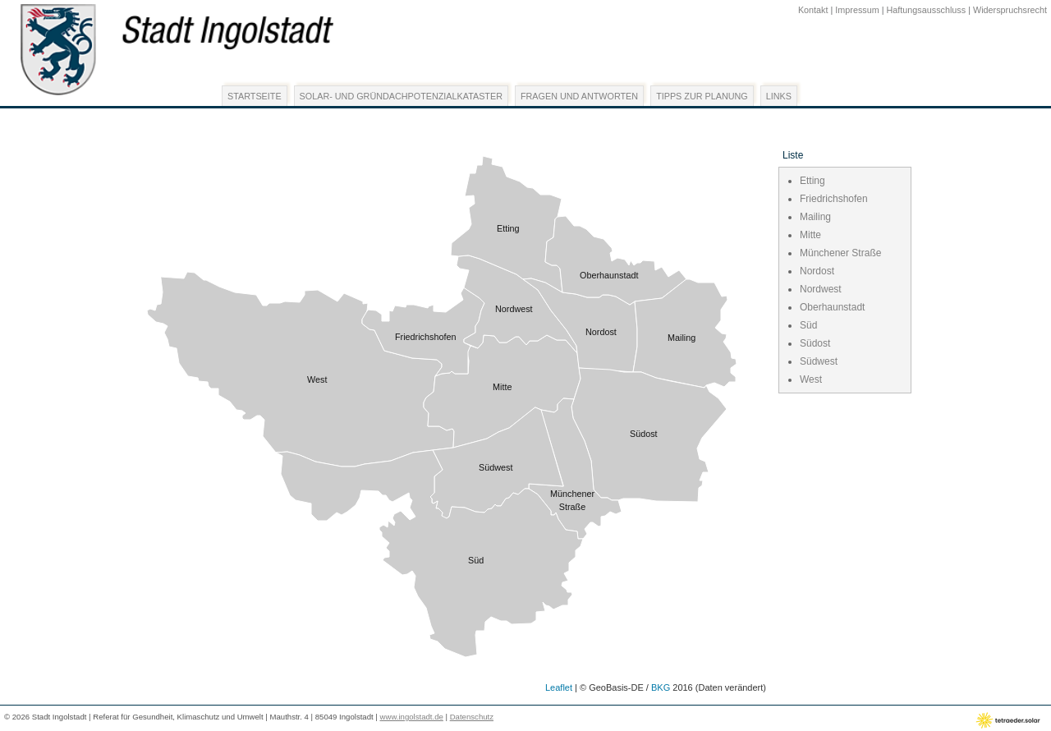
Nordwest (821, 289)
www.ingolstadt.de (411, 716)
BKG (660, 687)
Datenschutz (471, 716)
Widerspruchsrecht (1010, 10)
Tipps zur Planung (702, 96)
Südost (815, 343)
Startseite (254, 96)
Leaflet (558, 687)
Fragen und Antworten (579, 96)
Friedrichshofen (834, 199)
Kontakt (813, 10)
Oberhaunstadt (832, 307)
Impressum (857, 10)
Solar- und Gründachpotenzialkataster (401, 96)
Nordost (817, 271)
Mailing (815, 217)
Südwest (819, 361)
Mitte (810, 235)
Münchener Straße (840, 253)
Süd (808, 325)
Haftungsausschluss (926, 10)
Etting (812, 180)
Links (779, 96)
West (811, 379)
